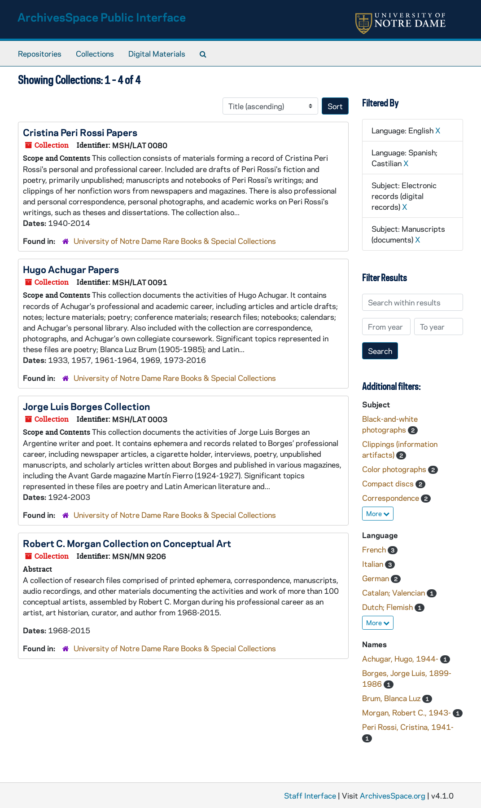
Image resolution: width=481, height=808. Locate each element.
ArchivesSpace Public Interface (101, 16)
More (377, 513)
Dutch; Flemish (388, 607)
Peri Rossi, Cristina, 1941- (408, 727)
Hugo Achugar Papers (71, 269)
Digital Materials (156, 53)
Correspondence (391, 498)
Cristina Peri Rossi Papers (80, 132)
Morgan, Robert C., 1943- (407, 712)
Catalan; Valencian (394, 592)
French (375, 549)
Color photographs (395, 469)
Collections (95, 53)
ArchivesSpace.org (392, 795)
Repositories (39, 53)
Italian (373, 564)
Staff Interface (310, 795)
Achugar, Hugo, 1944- (401, 658)
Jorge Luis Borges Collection (86, 406)
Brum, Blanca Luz (392, 698)
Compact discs (388, 483)
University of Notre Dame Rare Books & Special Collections (175, 241)
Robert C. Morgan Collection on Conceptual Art (127, 543)
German (376, 578)
